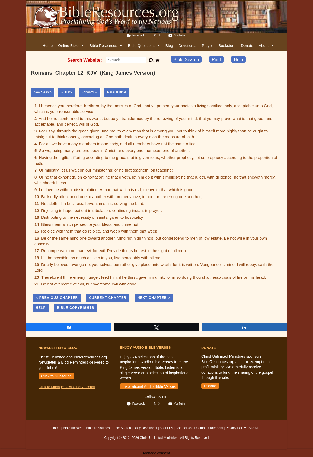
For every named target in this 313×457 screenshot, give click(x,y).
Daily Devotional (145, 428)
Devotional (187, 45)
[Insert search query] (126, 60)
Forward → (90, 92)
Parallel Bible (116, 92)
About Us (166, 428)
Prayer (207, 45)
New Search (43, 92)
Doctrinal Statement (208, 428)
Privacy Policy (236, 428)
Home (48, 45)
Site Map (254, 428)
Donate (247, 45)
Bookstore (226, 45)
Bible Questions (144, 45)
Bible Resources (106, 45)
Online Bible (71, 45)
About (266, 45)
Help (238, 59)
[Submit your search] (141, 59)
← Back (66, 92)
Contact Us (183, 428)
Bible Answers (73, 428)
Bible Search (186, 59)
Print (216, 59)
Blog (169, 45)
